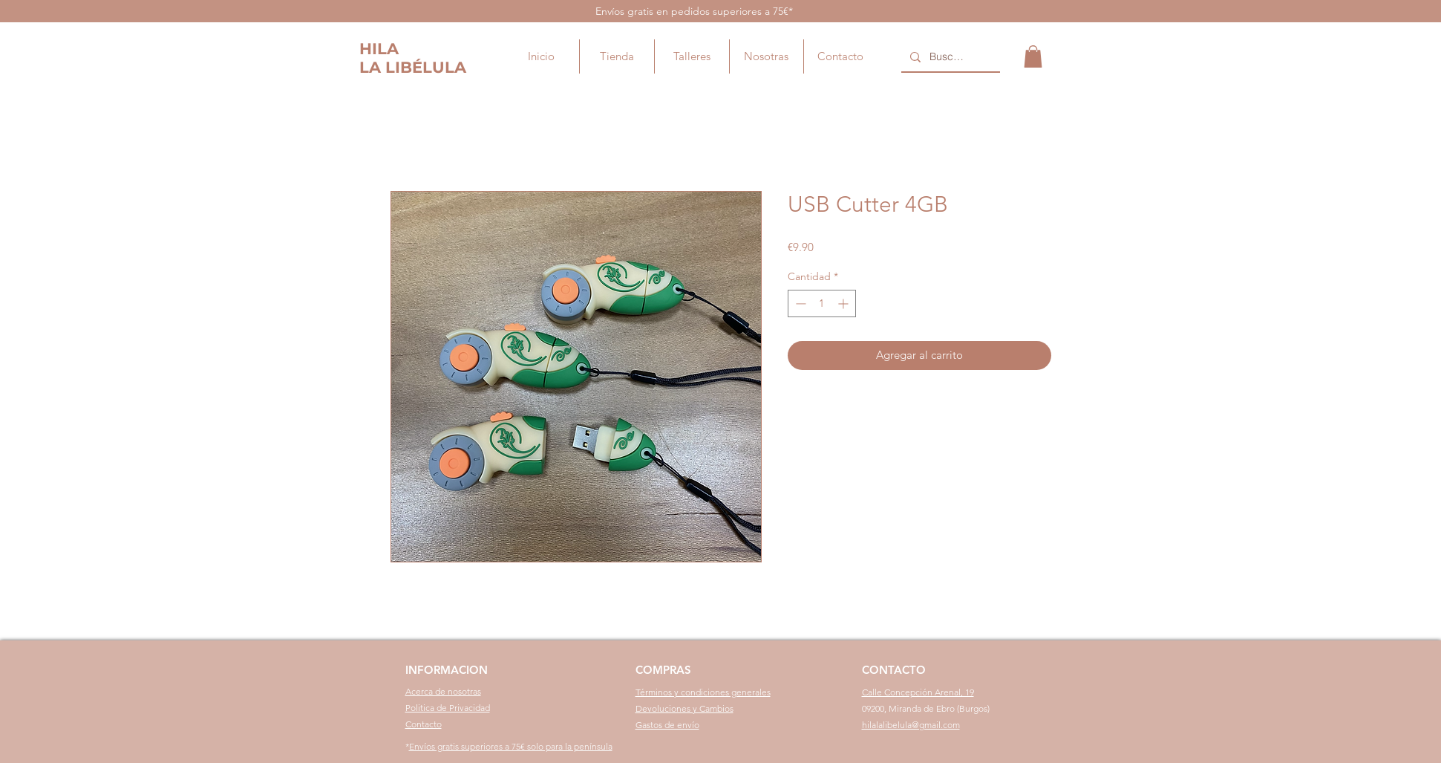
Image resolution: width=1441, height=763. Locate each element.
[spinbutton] (821, 303)
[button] (1033, 56)
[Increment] (844, 303)
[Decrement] (799, 303)
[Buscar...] (949, 57)
